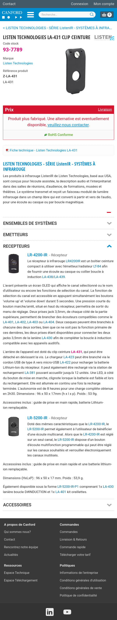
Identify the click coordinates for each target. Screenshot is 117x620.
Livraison (105, 110)
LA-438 (47, 277)
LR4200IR (73, 261)
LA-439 (59, 277)
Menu (30, 14)
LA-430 (47, 338)
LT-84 (97, 266)
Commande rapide (73, 547)
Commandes (69, 532)
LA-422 (65, 362)
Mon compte (104, 4)
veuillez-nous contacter (68, 124)
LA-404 (48, 322)
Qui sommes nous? (17, 532)
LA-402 (20, 322)
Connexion (79, 4)
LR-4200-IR (37, 255)
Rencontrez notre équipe (21, 547)
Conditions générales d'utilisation (83, 580)
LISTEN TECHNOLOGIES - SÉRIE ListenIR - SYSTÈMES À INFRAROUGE (49, 166)
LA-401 (8, 322)
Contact (9, 4)
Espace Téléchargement (21, 580)
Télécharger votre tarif (75, 555)
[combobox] (67, 15)
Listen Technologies (18, 63)
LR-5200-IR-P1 (68, 487)
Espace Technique (16, 573)
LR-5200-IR (37, 418)
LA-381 (30, 373)
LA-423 (69, 357)
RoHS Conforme (58, 135)
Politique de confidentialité (78, 595)
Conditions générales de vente (81, 588)
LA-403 (32, 322)
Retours (81, 539)
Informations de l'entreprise (79, 573)
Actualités (11, 555)
